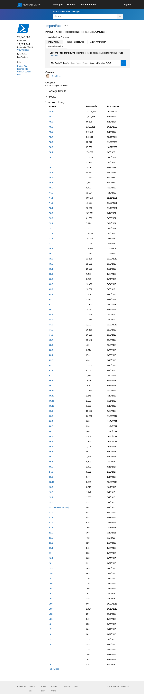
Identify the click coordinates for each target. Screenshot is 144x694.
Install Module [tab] (54, 42)
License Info (22, 69)
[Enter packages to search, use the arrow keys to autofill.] (85, 16)
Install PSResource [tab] (75, 42)
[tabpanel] (88, 58)
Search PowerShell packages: (66, 11)
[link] (60, 5)
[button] (46, 37)
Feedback (66, 687)
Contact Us (21, 687)
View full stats (23, 50)
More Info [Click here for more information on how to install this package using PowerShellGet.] (54, 56)
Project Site (22, 66)
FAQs (76, 687)
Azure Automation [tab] (98, 42)
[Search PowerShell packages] (120, 16)
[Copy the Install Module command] (123, 63)
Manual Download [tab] (56, 46)
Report (20, 74)
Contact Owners (24, 72)
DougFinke (56, 76)
